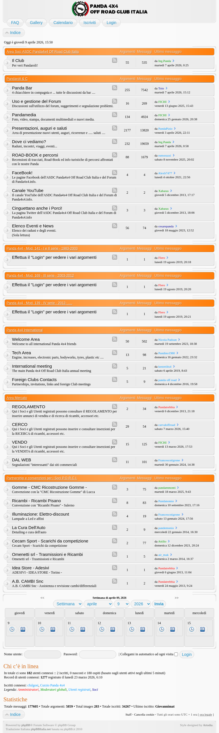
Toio (161, 88)
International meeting (32, 366)
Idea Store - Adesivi (30, 567)
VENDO (19, 442)
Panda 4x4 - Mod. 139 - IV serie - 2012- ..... (39, 303)
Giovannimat (165, 706)
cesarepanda (166, 226)
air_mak (163, 554)
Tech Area (21, 352)
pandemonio (166, 528)
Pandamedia (24, 114)
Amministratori (28, 690)
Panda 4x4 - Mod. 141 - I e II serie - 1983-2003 (42, 249)
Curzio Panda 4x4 (52, 685)
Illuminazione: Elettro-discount (40, 514)
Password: (71, 654)
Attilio (162, 541)
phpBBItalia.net (41, 729)
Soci (95, 690)
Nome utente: (13, 654)
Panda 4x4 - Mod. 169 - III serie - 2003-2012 (40, 276)
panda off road (167, 380)
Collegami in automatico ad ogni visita (149, 654)
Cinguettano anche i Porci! (37, 208)
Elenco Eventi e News (33, 225)
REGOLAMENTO (28, 406)
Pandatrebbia (166, 407)
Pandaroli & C (17, 79)
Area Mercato (17, 398)
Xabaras (163, 191)
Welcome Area (26, 339)
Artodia (208, 725)
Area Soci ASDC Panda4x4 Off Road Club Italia (43, 52)
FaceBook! (22, 172)
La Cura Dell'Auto (28, 527)
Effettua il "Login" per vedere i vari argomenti (54, 257)
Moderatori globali (53, 690)
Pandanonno (166, 501)
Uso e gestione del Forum (36, 101)
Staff (128, 714)
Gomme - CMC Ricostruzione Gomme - (49, 487)
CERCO (19, 424)
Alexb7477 (165, 173)
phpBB (25, 725)
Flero (161, 257)
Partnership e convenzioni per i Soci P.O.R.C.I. (42, 478)
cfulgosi (32, 685)
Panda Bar (22, 87)
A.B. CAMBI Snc (27, 581)
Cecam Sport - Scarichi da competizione (50, 540)
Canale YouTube (27, 190)
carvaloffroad (166, 424)
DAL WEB (21, 459)
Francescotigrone (169, 460)
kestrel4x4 (164, 366)
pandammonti (167, 487)
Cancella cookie (144, 714)
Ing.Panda (164, 61)
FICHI (162, 101)
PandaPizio (165, 128)
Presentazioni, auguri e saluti (39, 128)
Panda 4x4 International (25, 330)
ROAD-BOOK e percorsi (35, 155)
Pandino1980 (166, 353)
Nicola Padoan (167, 339)
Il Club (18, 60)
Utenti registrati (79, 690)
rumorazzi (164, 155)
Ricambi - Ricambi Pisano (36, 500)
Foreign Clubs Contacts (34, 379)
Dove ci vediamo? (29, 141)
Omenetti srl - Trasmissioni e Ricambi (47, 554)
